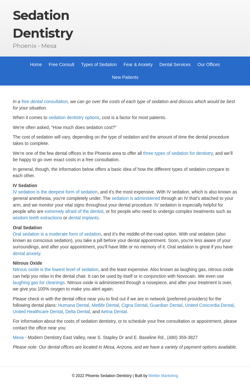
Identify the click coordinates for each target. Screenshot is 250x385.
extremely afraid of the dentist (74, 211)
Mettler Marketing (163, 376)
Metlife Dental (105, 305)
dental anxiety (26, 253)
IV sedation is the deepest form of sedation (55, 191)
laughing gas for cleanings (39, 282)
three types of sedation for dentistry (178, 153)
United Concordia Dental (209, 305)
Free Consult (61, 64)
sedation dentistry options (74, 117)
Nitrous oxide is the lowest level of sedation (55, 269)
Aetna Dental (114, 311)
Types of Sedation (99, 64)
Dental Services (175, 64)
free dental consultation (44, 101)
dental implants (83, 217)
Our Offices (209, 64)
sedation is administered (136, 198)
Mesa (18, 337)
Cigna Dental (134, 305)
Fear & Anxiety (137, 64)
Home (36, 64)
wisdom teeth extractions (37, 217)
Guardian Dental (166, 305)
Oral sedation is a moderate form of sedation (57, 234)
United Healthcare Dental (38, 311)
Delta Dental (77, 311)
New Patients (125, 77)
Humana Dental (73, 305)
